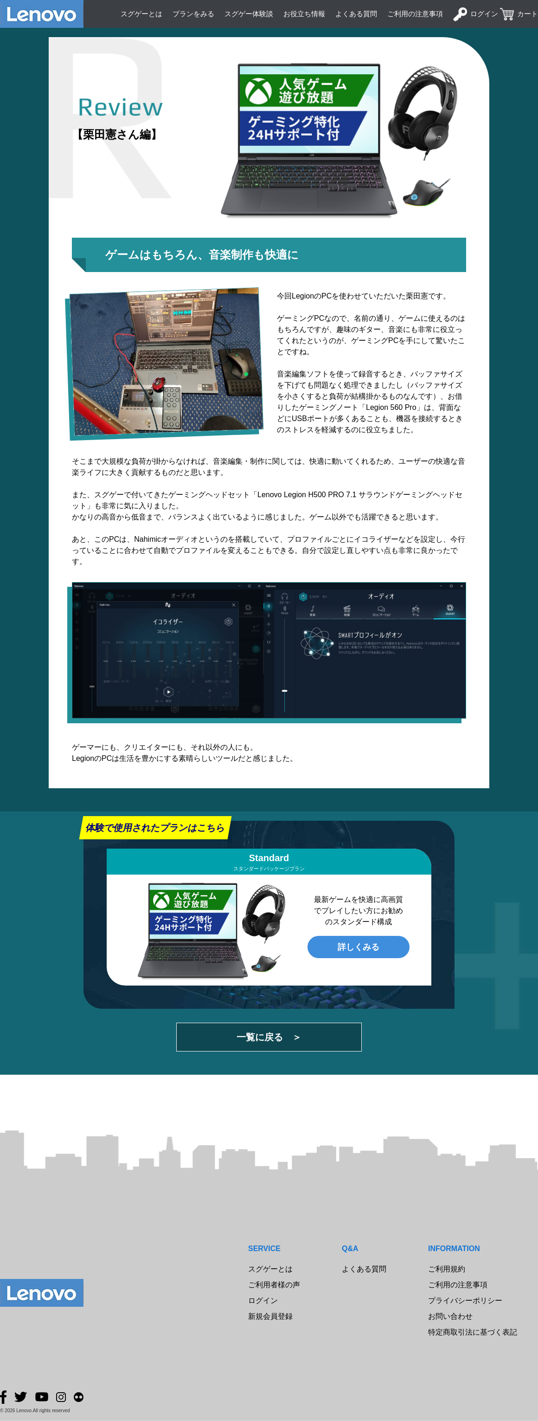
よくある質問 (356, 14)
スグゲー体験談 (248, 14)
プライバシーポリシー (465, 1300)
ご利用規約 (446, 1269)
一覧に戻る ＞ (269, 1037)
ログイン (484, 14)
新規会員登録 (270, 1316)
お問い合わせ (450, 1316)
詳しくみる (358, 947)
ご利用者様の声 (274, 1285)
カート (527, 14)
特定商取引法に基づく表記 (472, 1332)
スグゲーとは (141, 14)
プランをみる (193, 14)
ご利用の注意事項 (415, 14)
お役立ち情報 (304, 14)
